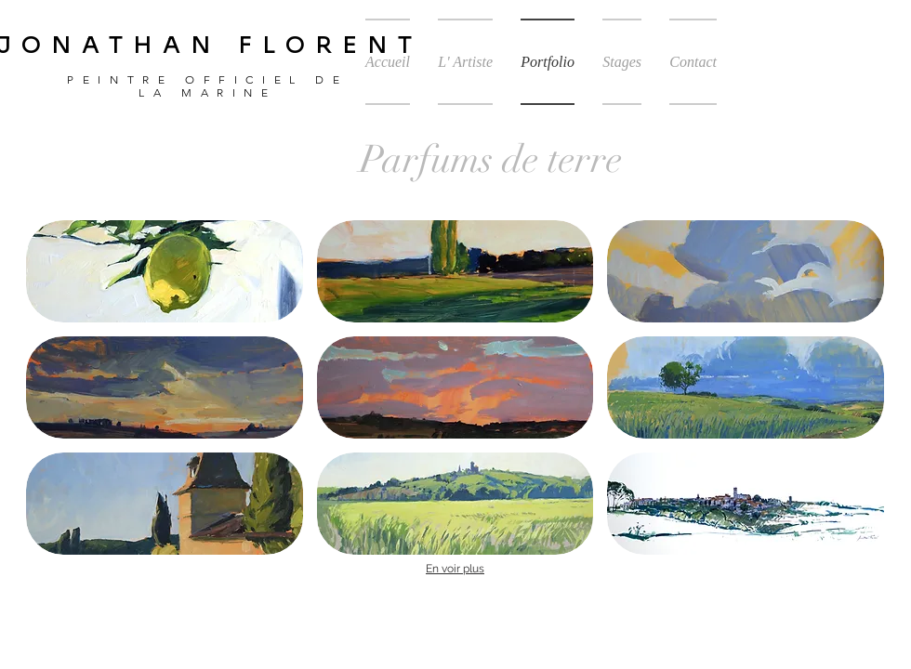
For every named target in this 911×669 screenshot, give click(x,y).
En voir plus (455, 568)
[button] (164, 271)
